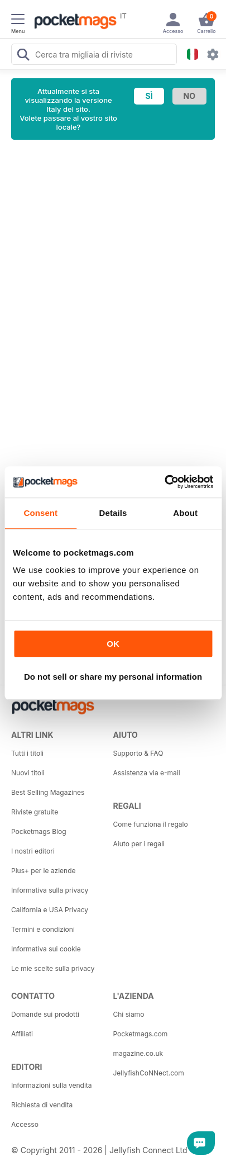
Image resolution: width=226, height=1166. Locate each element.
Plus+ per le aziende (43, 870)
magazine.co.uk (138, 1053)
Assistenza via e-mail (146, 773)
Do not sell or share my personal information (113, 676)
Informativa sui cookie (46, 949)
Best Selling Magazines (47, 792)
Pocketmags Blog (38, 831)
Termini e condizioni (43, 929)
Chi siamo (129, 1014)
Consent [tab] (40, 513)
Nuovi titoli (28, 773)
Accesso (25, 1124)
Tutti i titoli (27, 753)
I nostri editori (33, 851)
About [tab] (185, 513)
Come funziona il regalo (150, 824)
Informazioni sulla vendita (51, 1085)
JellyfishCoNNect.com (148, 1073)
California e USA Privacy (49, 910)
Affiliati (22, 1034)
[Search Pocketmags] (23, 56)
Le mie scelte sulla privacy (52, 968)
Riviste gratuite (34, 812)
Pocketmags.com (140, 1034)
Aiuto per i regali (139, 844)
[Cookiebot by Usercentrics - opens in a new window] (164, 482)
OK (113, 643)
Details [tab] (113, 513)
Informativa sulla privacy (49, 890)
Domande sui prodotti (45, 1014)
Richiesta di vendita (42, 1105)
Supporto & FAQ (138, 753)
